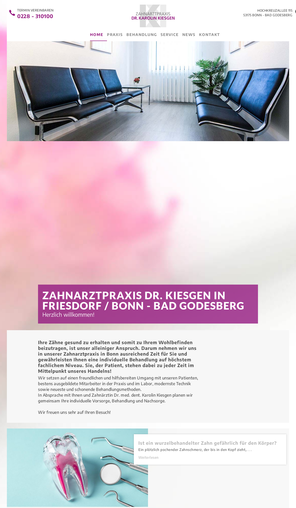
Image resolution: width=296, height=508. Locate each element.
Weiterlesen (148, 457)
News (188, 34)
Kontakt (209, 34)
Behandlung (141, 34)
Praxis (115, 34)
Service (170, 34)
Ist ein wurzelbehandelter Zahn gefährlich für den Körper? (207, 443)
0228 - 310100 (35, 15)
